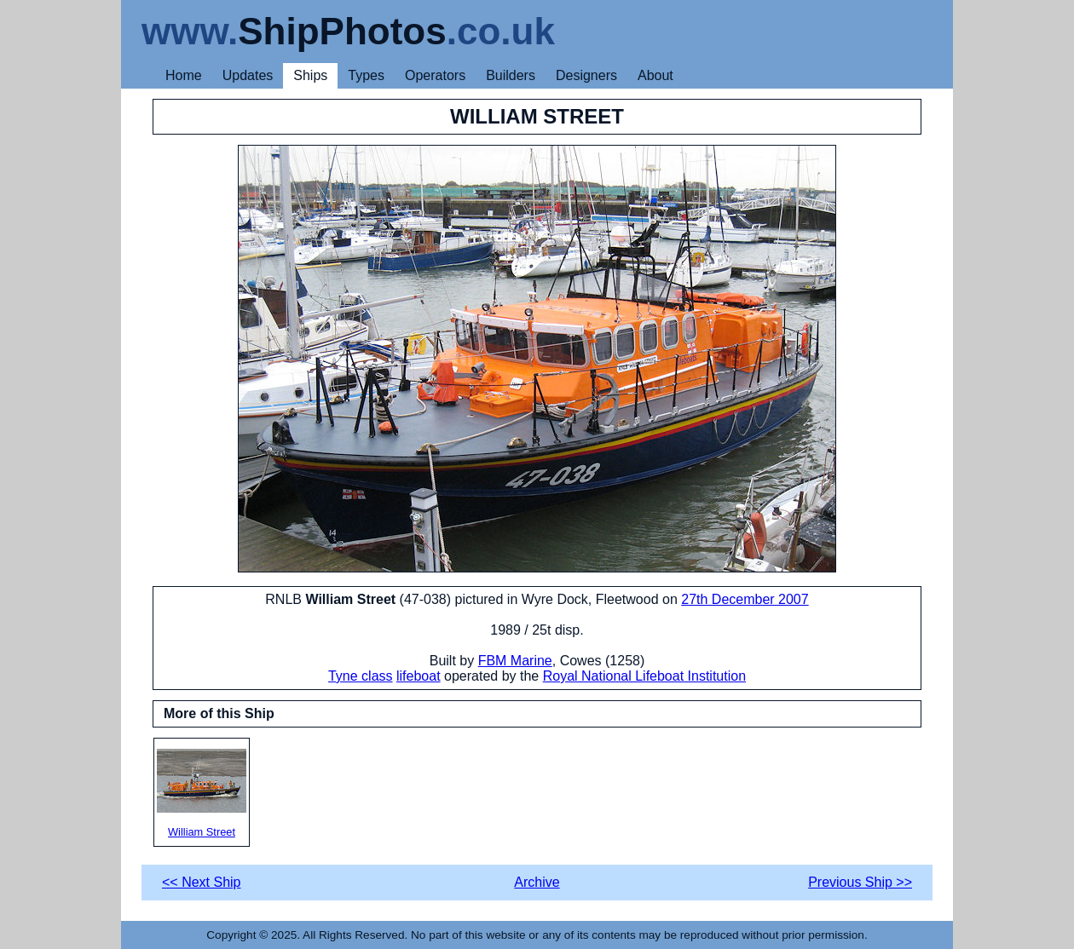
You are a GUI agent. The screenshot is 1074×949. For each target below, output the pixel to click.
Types (366, 75)
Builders (510, 75)
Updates (248, 75)
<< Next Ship (201, 882)
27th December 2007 (744, 599)
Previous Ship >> (860, 882)
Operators (435, 75)
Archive (536, 882)
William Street (201, 793)
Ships (310, 75)
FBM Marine (515, 660)
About (655, 75)
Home (183, 75)
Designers (586, 75)
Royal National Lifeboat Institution (644, 676)
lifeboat (418, 676)
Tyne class (360, 676)
